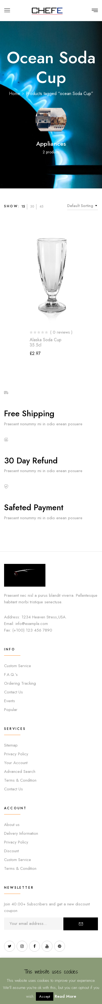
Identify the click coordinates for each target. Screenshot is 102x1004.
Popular (10, 710)
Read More (65, 996)
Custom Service (17, 666)
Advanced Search (19, 771)
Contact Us (13, 692)
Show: (12, 206)
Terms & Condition (20, 780)
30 (32, 206)
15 (23, 206)
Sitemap (11, 745)
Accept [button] (44, 996)
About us (12, 825)
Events (9, 701)
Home (14, 93)
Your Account (15, 763)
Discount (11, 851)
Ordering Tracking (20, 683)
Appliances (51, 143)
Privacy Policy (16, 754)
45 (41, 206)
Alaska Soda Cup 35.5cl (45, 342)
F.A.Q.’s (11, 675)
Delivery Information (21, 833)
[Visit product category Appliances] (51, 119)
